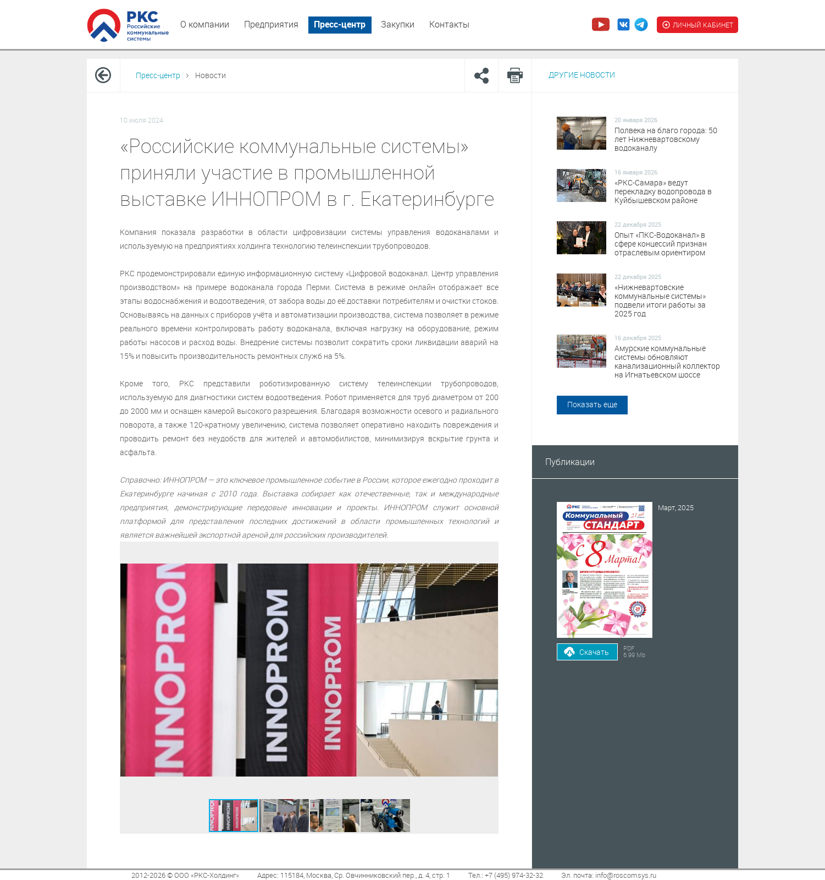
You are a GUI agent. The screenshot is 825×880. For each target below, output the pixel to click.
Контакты (449, 24)
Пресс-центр (340, 24)
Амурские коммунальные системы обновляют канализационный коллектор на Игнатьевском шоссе (667, 361)
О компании (204, 24)
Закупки (397, 24)
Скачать (594, 652)
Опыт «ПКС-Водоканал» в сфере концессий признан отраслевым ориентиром (660, 244)
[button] (284, 815)
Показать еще (592, 404)
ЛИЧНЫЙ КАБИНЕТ (697, 24)
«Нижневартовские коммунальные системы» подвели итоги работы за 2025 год (660, 300)
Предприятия (271, 24)
